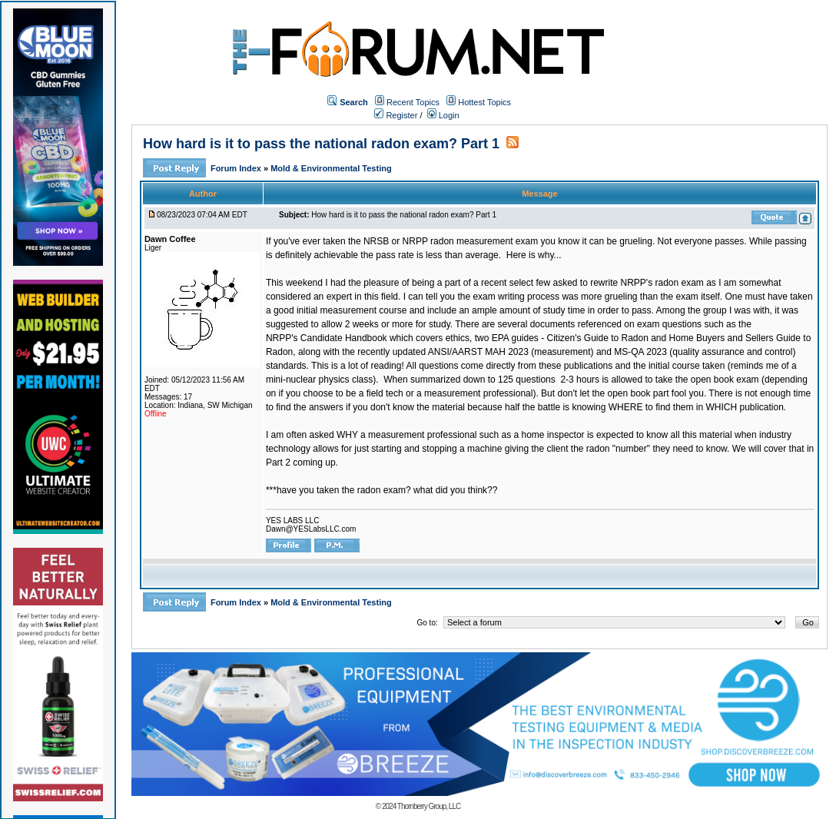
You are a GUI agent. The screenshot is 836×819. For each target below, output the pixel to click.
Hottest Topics (484, 102)
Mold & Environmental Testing (330, 168)
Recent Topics (413, 102)
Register (395, 115)
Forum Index (237, 168)
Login (443, 115)
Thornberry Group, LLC (428, 806)
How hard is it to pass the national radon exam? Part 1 (321, 143)
